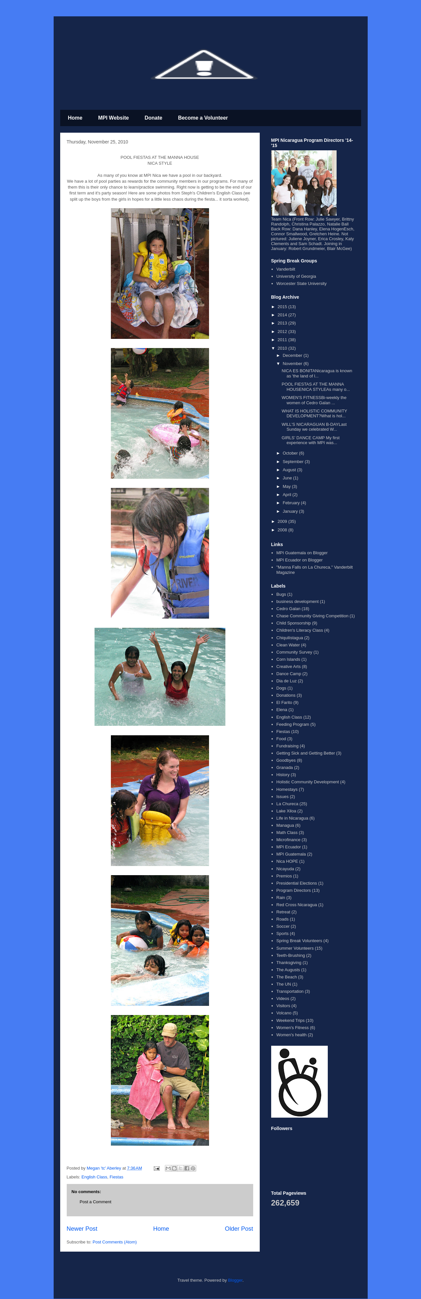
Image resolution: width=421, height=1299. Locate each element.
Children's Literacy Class (299, 630)
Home (75, 118)
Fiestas (116, 1176)
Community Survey (294, 652)
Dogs (281, 688)
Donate (153, 118)
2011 (283, 339)
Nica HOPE (287, 861)
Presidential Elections (296, 883)
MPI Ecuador (288, 846)
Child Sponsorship (293, 623)
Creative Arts (288, 666)
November (293, 363)
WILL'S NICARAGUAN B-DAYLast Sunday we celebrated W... (314, 427)
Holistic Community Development (307, 781)
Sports (282, 933)
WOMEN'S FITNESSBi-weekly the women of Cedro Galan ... (314, 400)
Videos (282, 998)
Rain (280, 897)
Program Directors (293, 890)
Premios (284, 876)
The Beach (286, 976)
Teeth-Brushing (290, 955)
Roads (282, 919)
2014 (283, 314)
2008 (283, 529)
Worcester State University (301, 283)
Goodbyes (286, 760)
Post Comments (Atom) (115, 1242)
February (292, 502)
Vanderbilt (285, 269)
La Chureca (287, 803)
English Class (94, 1176)
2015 (283, 306)
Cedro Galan (288, 608)
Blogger (235, 1280)
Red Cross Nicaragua (296, 904)
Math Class (287, 832)
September (294, 461)
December (293, 355)
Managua (285, 825)
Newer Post (82, 1228)
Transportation (290, 991)
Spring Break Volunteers (299, 940)
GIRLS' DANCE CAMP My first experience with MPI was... (311, 440)
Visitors (283, 1005)
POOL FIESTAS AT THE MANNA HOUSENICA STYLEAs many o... (316, 387)
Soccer (282, 926)
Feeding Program (292, 724)
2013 (283, 323)
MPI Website (113, 118)
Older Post (239, 1228)
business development (297, 601)
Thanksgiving (289, 962)
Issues (282, 796)
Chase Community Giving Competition (312, 615)
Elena (281, 709)
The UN (283, 984)
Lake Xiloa (286, 810)
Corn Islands (288, 659)
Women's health (291, 1034)
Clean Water (288, 644)
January (291, 511)
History (282, 774)
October (291, 453)
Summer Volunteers (295, 948)
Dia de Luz (286, 680)
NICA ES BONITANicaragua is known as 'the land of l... (317, 373)
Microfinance (288, 839)
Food (281, 738)
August (290, 469)
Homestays (287, 789)
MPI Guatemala (291, 854)
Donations (286, 695)
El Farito (284, 702)
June (288, 477)
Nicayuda (285, 868)
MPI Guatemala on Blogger (302, 552)
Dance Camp (288, 673)
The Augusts (288, 969)
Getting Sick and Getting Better (305, 753)
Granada (284, 767)
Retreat (283, 911)
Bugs (281, 594)
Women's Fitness (292, 1027)
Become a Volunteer (203, 118)
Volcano (283, 1012)
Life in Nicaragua (292, 818)
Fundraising (287, 745)
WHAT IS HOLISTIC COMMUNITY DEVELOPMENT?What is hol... (314, 413)
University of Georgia (296, 276)
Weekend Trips (290, 1020)
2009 (283, 521)
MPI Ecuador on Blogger (299, 560)
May (287, 486)
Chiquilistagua (289, 637)
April (287, 494)
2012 (283, 331)
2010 (283, 348)
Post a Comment (96, 1201)
